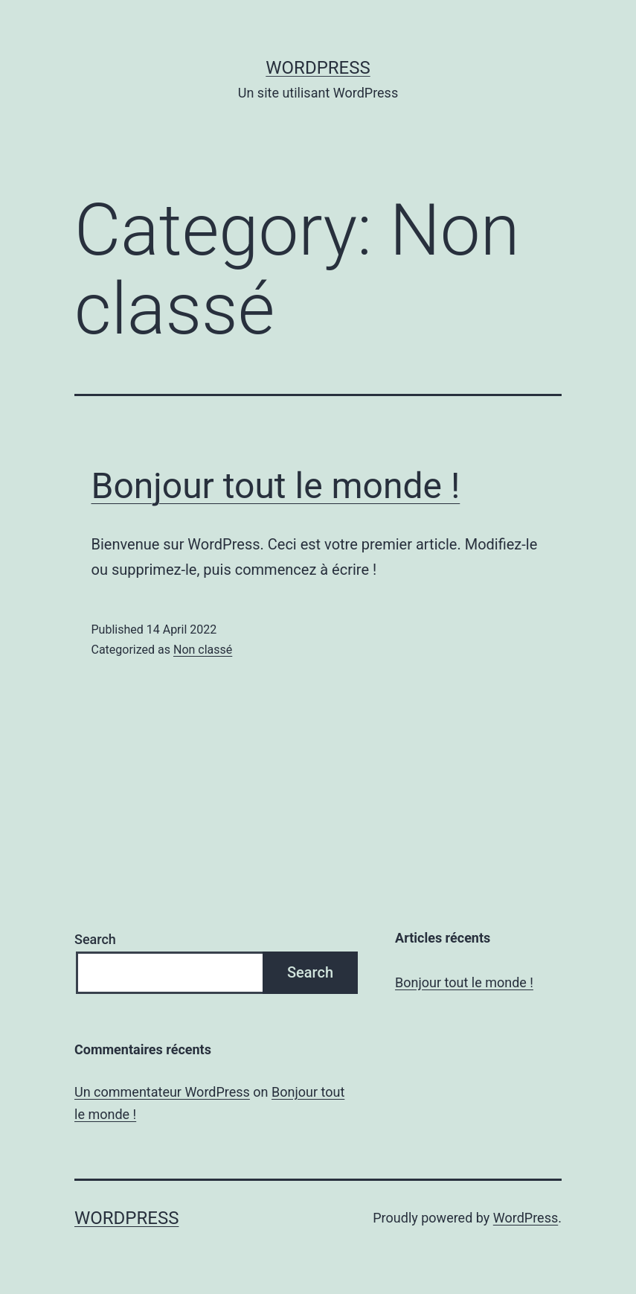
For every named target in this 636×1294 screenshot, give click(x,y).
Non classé (202, 650)
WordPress (318, 67)
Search (95, 939)
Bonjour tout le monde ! (275, 486)
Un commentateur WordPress (162, 1092)
